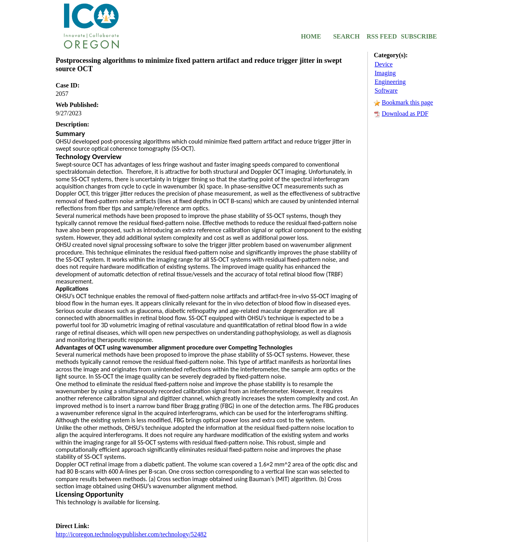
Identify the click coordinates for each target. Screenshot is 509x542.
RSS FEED (382, 36)
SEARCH (346, 36)
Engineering (390, 81)
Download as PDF (405, 113)
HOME (311, 36)
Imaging (385, 73)
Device (383, 64)
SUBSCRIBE (417, 36)
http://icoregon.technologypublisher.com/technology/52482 (131, 534)
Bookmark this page (407, 102)
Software (386, 90)
